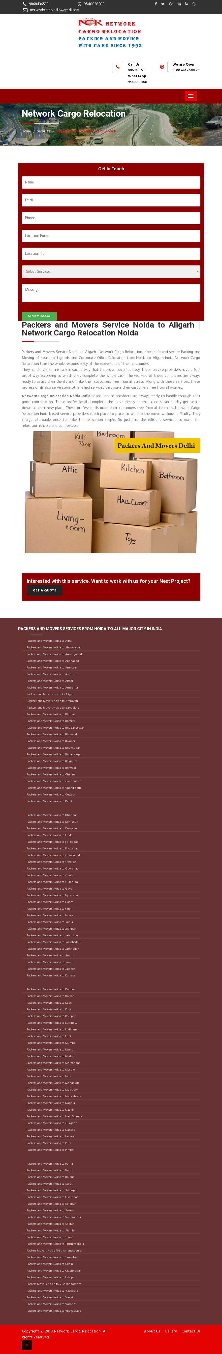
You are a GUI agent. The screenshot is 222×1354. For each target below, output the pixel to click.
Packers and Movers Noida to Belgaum (51, 761)
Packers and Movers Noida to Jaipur (49, 922)
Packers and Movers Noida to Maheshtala (53, 1096)
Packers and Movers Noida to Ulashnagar (53, 1270)
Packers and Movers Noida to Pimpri (50, 1150)
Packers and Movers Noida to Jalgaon (51, 969)
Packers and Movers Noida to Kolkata (50, 975)
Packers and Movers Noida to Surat (49, 1183)
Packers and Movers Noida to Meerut (50, 1049)
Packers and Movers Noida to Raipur (50, 1177)
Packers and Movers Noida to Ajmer (49, 681)
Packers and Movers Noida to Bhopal (50, 714)
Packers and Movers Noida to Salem (50, 1210)
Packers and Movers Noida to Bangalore (53, 707)
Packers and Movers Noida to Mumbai (51, 1043)
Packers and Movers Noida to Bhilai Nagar (54, 754)
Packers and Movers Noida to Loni (48, 1036)
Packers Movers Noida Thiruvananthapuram (55, 1250)
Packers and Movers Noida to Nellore (50, 1136)
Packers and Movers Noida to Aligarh (86, 131)
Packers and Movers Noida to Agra (49, 641)
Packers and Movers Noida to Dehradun (52, 821)
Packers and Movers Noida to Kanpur (50, 989)
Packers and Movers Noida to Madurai (51, 1056)
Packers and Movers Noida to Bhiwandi (52, 734)
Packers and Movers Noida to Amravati (52, 701)
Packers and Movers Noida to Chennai (51, 774)
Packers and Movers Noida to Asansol (51, 674)
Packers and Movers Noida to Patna (49, 1163)
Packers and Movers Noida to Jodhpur (51, 928)
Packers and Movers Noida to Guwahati (52, 868)
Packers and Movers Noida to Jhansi (50, 955)
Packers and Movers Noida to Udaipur (51, 1277)
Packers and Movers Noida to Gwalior (51, 862)
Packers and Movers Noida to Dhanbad (51, 815)
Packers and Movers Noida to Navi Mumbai (54, 1116)
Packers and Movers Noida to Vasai (49, 1297)
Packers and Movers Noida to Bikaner (50, 741)
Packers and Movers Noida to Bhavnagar (53, 747)
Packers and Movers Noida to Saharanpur (53, 1217)
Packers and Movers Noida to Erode (49, 835)
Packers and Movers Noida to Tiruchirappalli (55, 1244)
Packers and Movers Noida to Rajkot (50, 1170)
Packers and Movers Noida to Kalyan (50, 996)
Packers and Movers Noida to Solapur (51, 1203)
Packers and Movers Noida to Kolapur (51, 1016)
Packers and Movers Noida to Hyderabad (52, 895)
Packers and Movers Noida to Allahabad (52, 661)
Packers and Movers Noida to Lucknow (51, 1023)
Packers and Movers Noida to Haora (49, 902)
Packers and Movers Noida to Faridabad (52, 842)
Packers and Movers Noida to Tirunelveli (52, 1257)
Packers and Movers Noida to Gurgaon (51, 1123)
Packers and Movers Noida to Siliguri (50, 1224)
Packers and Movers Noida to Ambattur (52, 687)
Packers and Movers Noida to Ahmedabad (53, 647)
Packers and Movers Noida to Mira (48, 1076)
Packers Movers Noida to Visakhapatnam (53, 1284)
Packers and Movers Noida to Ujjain (49, 1264)
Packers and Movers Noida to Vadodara (52, 1290)
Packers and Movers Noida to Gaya (49, 888)
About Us (152, 1331)
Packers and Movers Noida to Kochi (49, 1002)
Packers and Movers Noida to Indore (49, 915)
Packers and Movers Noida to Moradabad (53, 1063)
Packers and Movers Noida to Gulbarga (52, 882)
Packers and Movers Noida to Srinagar (51, 1190)
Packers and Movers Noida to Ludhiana (52, 1029)
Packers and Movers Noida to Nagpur (50, 1103)
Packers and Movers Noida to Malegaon (52, 1089)
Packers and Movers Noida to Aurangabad (54, 654)
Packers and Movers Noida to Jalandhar (52, 935)
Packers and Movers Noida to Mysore (50, 1069)
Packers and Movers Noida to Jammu (50, 962)
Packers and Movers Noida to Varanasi (51, 1304)
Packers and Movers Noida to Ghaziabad (53, 855)
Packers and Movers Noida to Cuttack (50, 794)
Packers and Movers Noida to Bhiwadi (51, 768)
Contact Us (191, 1331)
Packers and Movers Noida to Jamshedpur (53, 942)
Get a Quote (44, 590)
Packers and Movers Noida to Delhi (49, 801)
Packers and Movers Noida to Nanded (50, 1129)
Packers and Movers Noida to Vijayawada (53, 1310)
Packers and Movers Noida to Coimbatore (53, 781)
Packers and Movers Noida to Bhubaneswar (55, 727)
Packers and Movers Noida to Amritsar (51, 667)
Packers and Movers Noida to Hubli (49, 908)
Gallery (171, 1331)
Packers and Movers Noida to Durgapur (52, 828)
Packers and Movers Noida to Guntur (50, 875)
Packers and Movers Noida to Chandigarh (53, 788)
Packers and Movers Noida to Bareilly (50, 721)
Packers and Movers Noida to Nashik (50, 1109)
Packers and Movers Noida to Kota (48, 1009)
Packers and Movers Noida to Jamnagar (52, 948)
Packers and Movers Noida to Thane (49, 1237)
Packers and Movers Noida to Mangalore (53, 1083)
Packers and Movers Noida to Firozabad (52, 848)
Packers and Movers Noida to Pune (49, 1143)
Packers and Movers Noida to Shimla (50, 1230)
